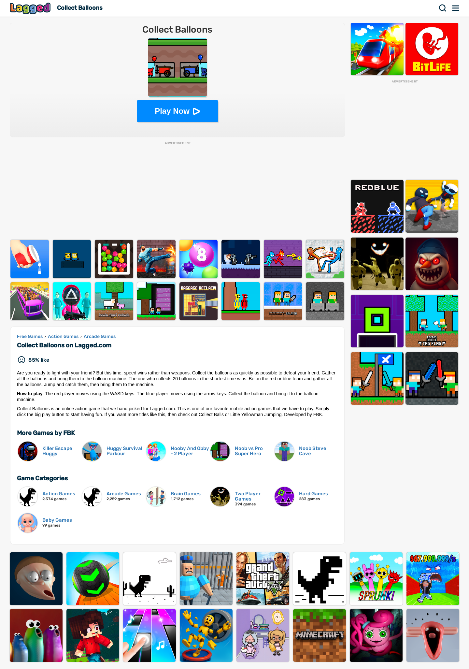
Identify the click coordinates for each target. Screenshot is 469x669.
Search (442, 8)
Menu (455, 8)
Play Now (172, 111)
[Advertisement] (177, 191)
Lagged (31, 8)
